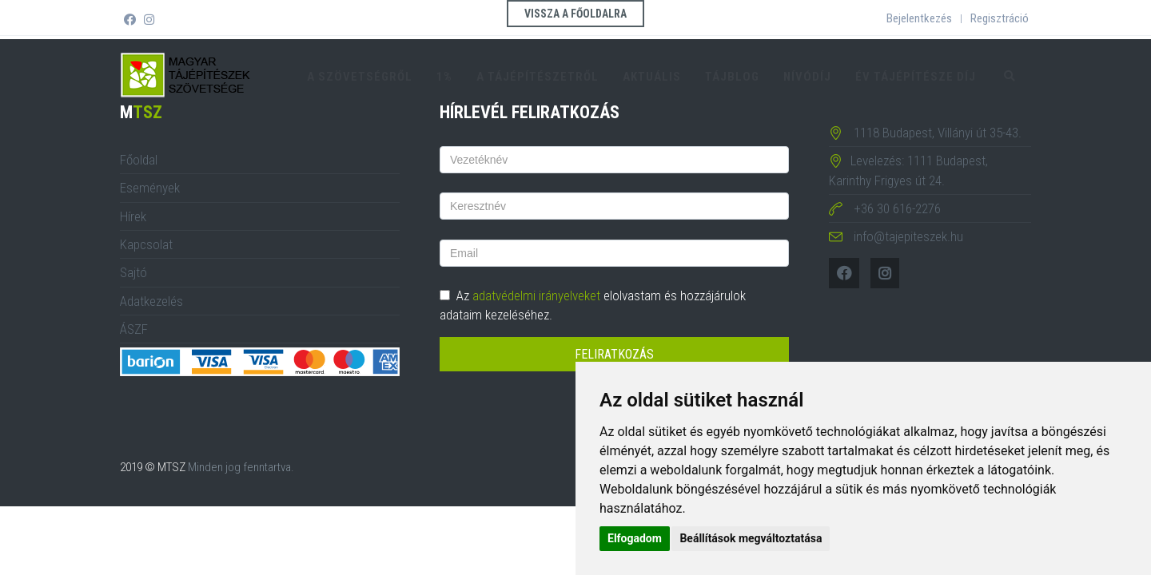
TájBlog (732, 76)
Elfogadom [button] (634, 538)
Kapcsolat (146, 244)
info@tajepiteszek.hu (908, 236)
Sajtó (133, 272)
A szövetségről (359, 76)
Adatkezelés (151, 301)
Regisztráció (999, 18)
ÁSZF (134, 329)
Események (150, 188)
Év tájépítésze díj (915, 76)
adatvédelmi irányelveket (536, 295)
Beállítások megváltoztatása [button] (750, 538)
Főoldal (138, 160)
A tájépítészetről (537, 76)
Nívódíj (807, 76)
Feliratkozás (614, 354)
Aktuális (652, 76)
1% (444, 76)
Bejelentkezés (919, 18)
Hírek (133, 216)
